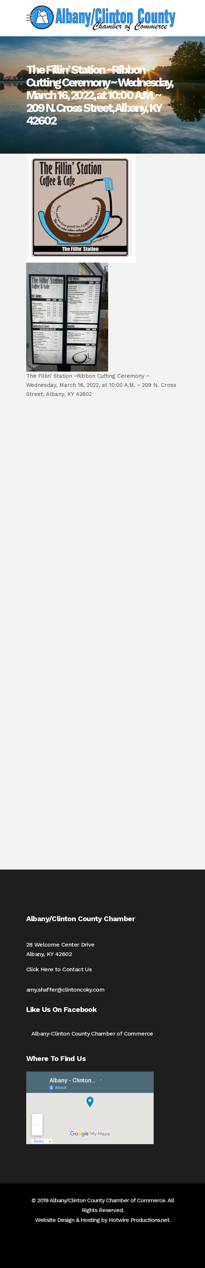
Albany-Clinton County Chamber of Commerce (92, 1033)
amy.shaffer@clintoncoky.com (65, 989)
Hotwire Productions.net (139, 1219)
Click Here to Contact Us (59, 969)
